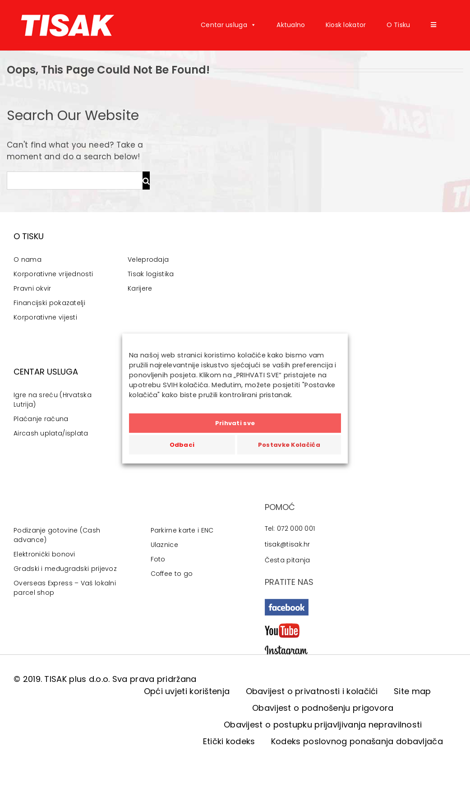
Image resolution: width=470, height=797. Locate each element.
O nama (27, 259)
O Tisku (398, 24)
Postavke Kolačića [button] (289, 444)
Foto (158, 559)
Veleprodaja (148, 259)
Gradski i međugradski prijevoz (65, 568)
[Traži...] (75, 180)
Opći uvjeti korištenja (187, 691)
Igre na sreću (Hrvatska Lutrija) (53, 399)
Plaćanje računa (41, 418)
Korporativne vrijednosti (53, 273)
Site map (412, 691)
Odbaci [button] (182, 444)
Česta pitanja (287, 560)
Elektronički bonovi (44, 554)
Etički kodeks (229, 741)
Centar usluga (228, 25)
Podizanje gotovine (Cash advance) (57, 535)
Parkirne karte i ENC (182, 530)
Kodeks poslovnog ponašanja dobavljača (357, 741)
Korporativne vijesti (45, 317)
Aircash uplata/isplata (51, 433)
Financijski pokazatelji (49, 302)
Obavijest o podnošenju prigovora (323, 708)
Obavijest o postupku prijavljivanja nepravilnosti (323, 724)
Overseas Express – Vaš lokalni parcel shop (65, 588)
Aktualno (290, 24)
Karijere (140, 288)
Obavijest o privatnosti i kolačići (312, 691)
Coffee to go (172, 573)
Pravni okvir (32, 288)
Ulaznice (164, 544)
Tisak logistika (151, 273)
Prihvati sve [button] (235, 423)
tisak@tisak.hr (287, 544)
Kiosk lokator (346, 24)
